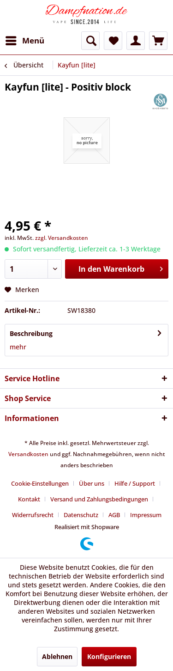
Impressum (145, 515)
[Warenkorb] (158, 40)
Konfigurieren (109, 656)
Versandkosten (28, 454)
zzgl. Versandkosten (61, 238)
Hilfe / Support (134, 483)
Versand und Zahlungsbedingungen (99, 499)
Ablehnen (57, 656)
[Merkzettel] (113, 40)
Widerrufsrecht (33, 515)
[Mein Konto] (135, 40)
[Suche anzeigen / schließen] (90, 40)
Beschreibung (31, 333)
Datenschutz (81, 515)
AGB (114, 515)
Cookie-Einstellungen (40, 483)
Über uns (91, 483)
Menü (25, 39)
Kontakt (29, 499)
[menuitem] (24, 40)
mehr (18, 346)
